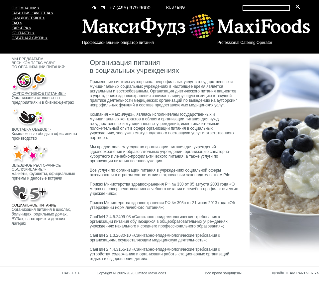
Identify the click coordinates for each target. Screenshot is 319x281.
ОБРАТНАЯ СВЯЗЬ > (30, 38)
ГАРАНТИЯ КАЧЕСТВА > (32, 13)
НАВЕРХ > (71, 273)
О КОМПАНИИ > (26, 8)
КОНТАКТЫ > (23, 33)
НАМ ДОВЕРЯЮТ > (28, 18)
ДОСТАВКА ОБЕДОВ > (31, 129)
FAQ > (17, 23)
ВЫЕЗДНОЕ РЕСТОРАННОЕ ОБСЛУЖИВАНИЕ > (36, 167)
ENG (181, 7)
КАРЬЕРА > (21, 28)
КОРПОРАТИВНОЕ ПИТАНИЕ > (39, 93)
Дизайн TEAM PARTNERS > (295, 273)
